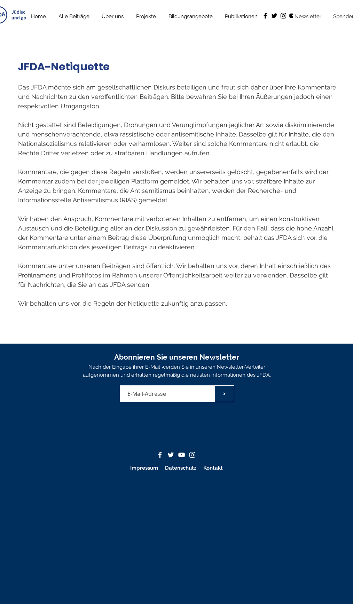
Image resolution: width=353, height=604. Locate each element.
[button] (241, 16)
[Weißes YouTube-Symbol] (182, 455)
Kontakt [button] (213, 468)
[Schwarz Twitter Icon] (274, 15)
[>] (224, 393)
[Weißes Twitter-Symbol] (171, 455)
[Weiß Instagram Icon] (192, 455)
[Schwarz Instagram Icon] (283, 15)
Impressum (144, 468)
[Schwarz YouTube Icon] (292, 15)
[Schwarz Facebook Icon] (265, 15)
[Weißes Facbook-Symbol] (160, 455)
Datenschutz (181, 468)
